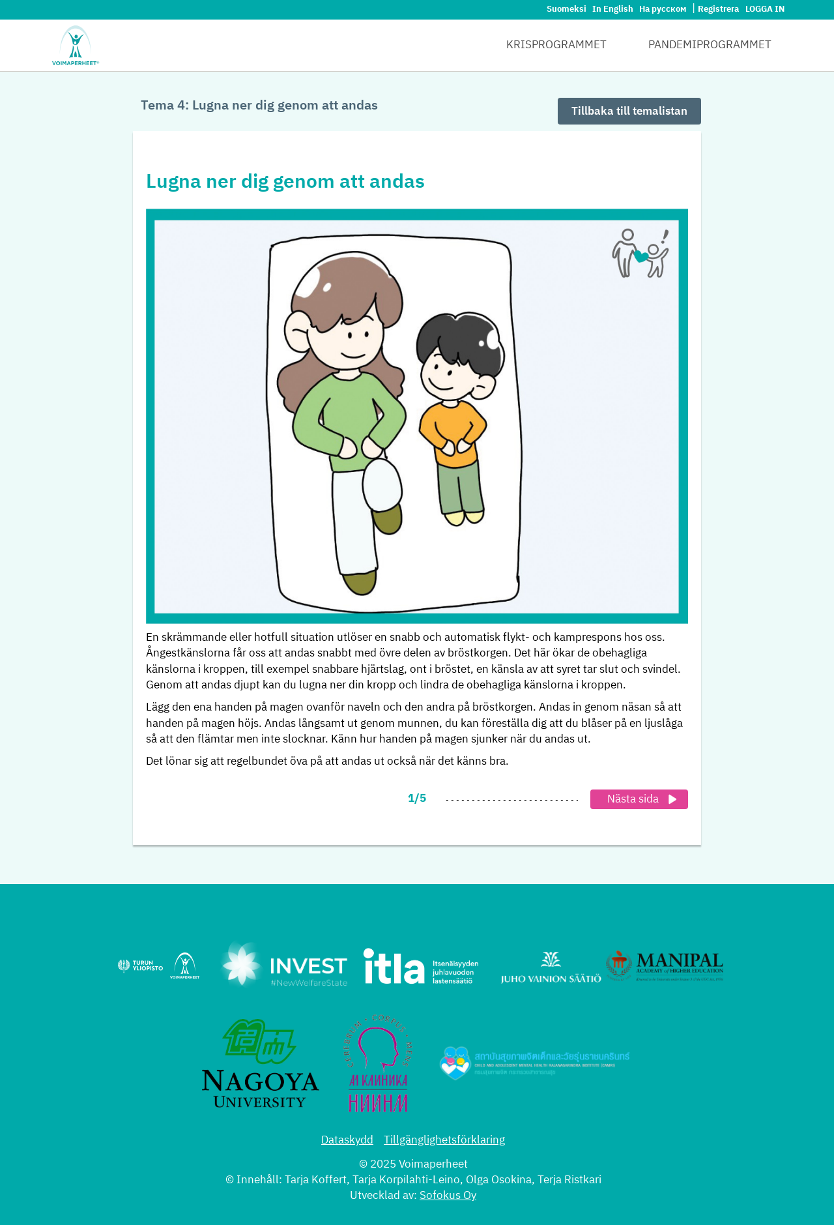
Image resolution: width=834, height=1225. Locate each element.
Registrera (718, 9)
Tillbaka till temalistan (629, 111)
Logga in (764, 9)
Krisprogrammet (556, 45)
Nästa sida (644, 799)
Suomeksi (567, 9)
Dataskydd (347, 1140)
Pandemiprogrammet (709, 45)
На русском (663, 9)
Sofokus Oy (448, 1196)
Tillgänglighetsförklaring (444, 1140)
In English (613, 9)
